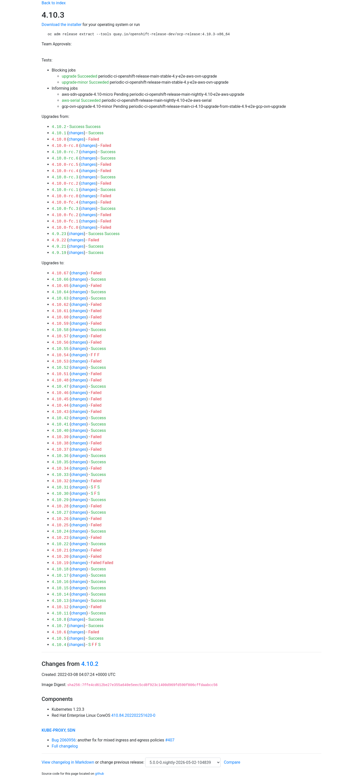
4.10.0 (59, 139)
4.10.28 (60, 506)
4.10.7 (59, 626)
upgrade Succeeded (79, 76)
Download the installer (61, 24)
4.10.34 (60, 468)
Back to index (54, 3)
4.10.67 (60, 273)
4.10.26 (60, 519)
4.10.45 (60, 399)
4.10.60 (60, 317)
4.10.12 (60, 607)
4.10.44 (60, 405)
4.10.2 (59, 127)
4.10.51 (60, 374)
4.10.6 (59, 632)
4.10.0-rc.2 (65, 183)
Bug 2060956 (64, 740)
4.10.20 (60, 557)
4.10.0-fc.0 (65, 227)
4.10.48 (60, 380)
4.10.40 (60, 431)
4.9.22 (59, 240)
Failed (93, 139)
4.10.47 (60, 386)
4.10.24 (60, 531)
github (99, 773)
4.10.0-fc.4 (65, 202)
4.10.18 (60, 569)
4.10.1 (59, 133)
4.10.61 (60, 311)
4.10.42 (60, 418)
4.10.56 (60, 342)
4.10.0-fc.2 (65, 215)
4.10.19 (60, 563)
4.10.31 (60, 487)
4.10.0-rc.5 (65, 164)
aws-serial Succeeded (81, 100)
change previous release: (122, 762)
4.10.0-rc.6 (65, 158)
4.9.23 (59, 234)
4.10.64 (60, 292)
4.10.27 (60, 512)
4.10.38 (60, 443)
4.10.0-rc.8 (65, 146)
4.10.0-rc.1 (65, 190)
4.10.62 (60, 305)
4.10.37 (60, 449)
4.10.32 (60, 481)
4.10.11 (60, 613)
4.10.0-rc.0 (65, 196)
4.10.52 (60, 368)
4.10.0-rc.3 (65, 177)
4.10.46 (60, 393)
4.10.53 (60, 361)
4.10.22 (60, 544)
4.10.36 (60, 456)
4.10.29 (60, 500)
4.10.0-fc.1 (65, 221)
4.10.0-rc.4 (65, 171)
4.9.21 (59, 246)
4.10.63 (60, 298)
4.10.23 (60, 538)
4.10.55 (60, 349)
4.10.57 (60, 336)
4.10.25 (60, 525)
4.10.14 (60, 594)
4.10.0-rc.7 (65, 152)
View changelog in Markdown (68, 762)
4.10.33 (60, 475)
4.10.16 (60, 582)
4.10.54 (60, 355)
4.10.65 (60, 286)
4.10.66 (60, 279)
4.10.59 (60, 323)
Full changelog (65, 746)
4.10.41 (60, 424)
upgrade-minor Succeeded (85, 82)
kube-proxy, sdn (58, 730)
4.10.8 (59, 620)
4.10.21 (60, 550)
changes (76, 133)
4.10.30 (60, 494)
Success (76, 126)
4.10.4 (59, 645)
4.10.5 (59, 638)
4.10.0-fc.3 (65, 209)
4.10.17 (60, 575)
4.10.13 (60, 601)
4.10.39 (60, 437)
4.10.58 (60, 330)
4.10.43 (60, 412)
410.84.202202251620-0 (133, 715)
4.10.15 (60, 588)
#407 (169, 740)
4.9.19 (59, 253)
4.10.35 (60, 462)
